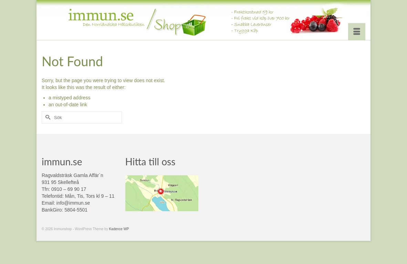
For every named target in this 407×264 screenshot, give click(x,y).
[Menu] (356, 31)
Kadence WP (119, 229)
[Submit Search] (47, 117)
